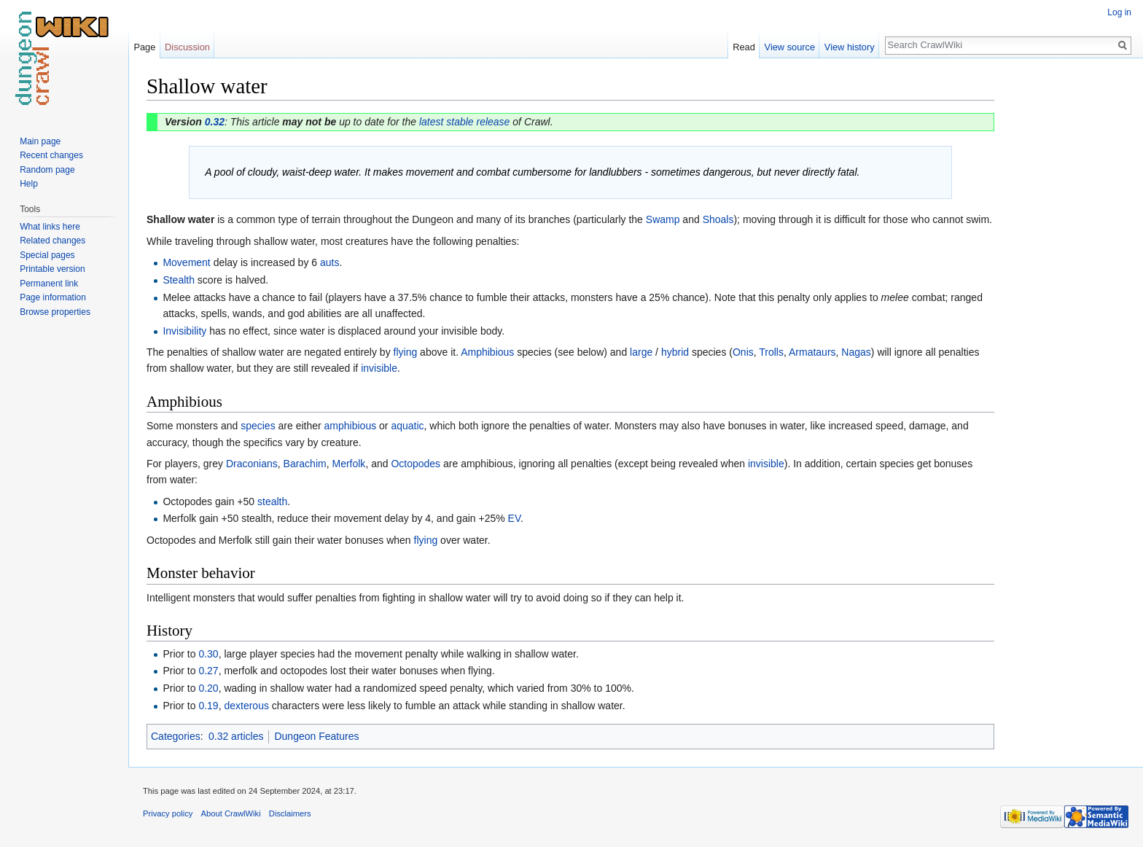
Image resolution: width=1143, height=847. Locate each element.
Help (29, 184)
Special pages (47, 255)
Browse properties (55, 312)
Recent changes (51, 155)
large (641, 352)
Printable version (52, 269)
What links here (50, 227)
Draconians (252, 463)
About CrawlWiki (231, 813)
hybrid (675, 352)
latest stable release (464, 122)
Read (744, 47)
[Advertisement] (1067, 291)
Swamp (663, 219)
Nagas (855, 352)
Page (144, 47)
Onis (743, 352)
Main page (40, 141)
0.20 (208, 688)
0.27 (208, 670)
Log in (1119, 12)
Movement (186, 262)
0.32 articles (235, 736)
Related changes (52, 240)
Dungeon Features (316, 736)
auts (329, 262)
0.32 (215, 122)
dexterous (246, 705)
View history (849, 47)
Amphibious (487, 352)
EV (514, 518)
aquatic (407, 426)
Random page (47, 170)
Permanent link (49, 283)
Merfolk (348, 463)
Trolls (771, 352)
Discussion (187, 47)
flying (406, 352)
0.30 (208, 654)
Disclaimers (290, 813)
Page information (53, 297)
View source (790, 47)
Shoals (718, 219)
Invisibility (184, 331)
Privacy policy (167, 813)
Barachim (305, 463)
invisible (379, 368)
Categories (175, 736)
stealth (272, 501)
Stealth (179, 280)
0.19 (208, 705)
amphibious (350, 426)
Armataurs (812, 352)
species (258, 426)
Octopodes (415, 463)
